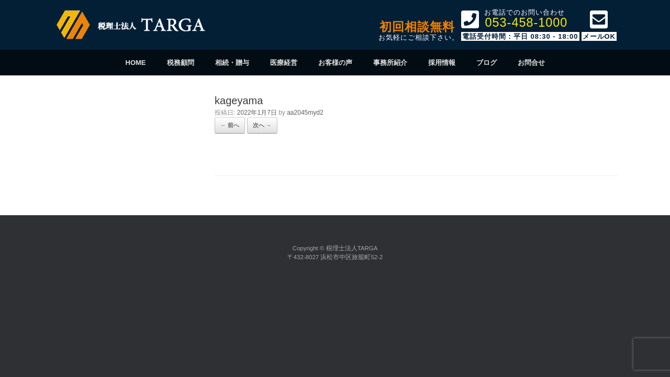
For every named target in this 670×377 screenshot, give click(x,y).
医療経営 (283, 62)
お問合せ (531, 62)
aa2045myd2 (305, 112)
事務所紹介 (390, 62)
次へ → (262, 125)
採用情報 (441, 62)
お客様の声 (335, 62)
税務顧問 (180, 62)
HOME (136, 62)
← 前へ (229, 125)
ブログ (486, 62)
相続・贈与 (232, 62)
